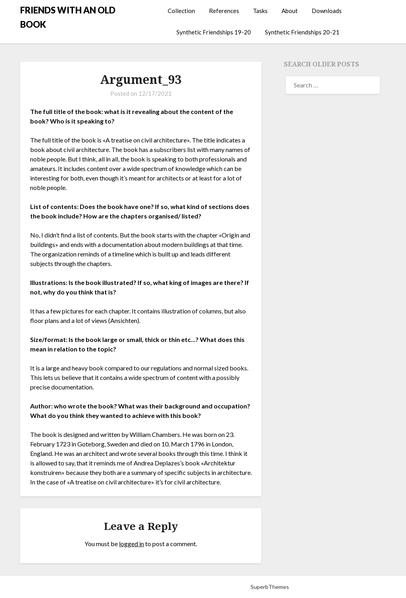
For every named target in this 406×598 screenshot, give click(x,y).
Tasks (260, 10)
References (224, 10)
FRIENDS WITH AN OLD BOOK (67, 17)
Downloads (327, 10)
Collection (181, 10)
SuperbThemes (270, 586)
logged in (131, 543)
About (290, 10)
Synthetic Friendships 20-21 (302, 32)
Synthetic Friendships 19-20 (213, 32)
